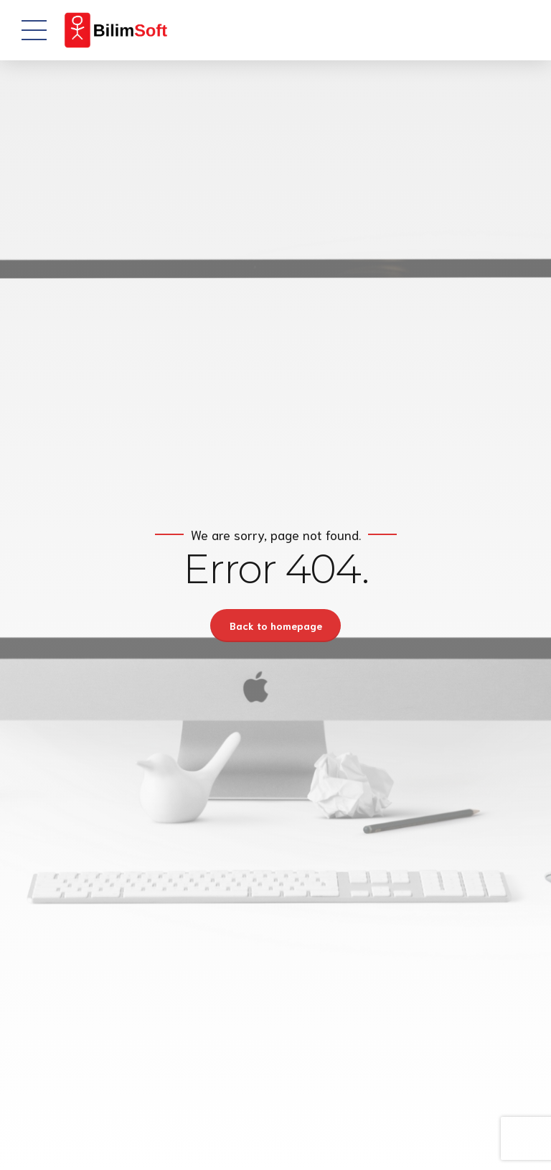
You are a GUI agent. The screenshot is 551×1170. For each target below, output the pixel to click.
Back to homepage (276, 625)
